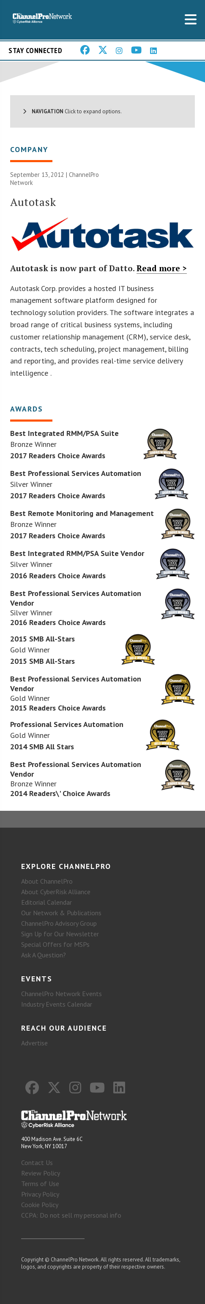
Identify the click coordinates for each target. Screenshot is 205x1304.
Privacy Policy (40, 1194)
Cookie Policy (39, 1204)
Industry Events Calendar (56, 1004)
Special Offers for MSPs (55, 944)
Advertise (34, 1043)
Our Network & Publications (61, 913)
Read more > (162, 268)
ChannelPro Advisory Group (59, 923)
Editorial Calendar (46, 902)
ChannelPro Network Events (61, 993)
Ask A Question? (43, 955)
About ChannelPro (47, 881)
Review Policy (40, 1173)
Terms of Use (40, 1183)
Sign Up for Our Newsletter (60, 934)
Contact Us (37, 1162)
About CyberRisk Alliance (55, 891)
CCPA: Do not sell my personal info (71, 1215)
